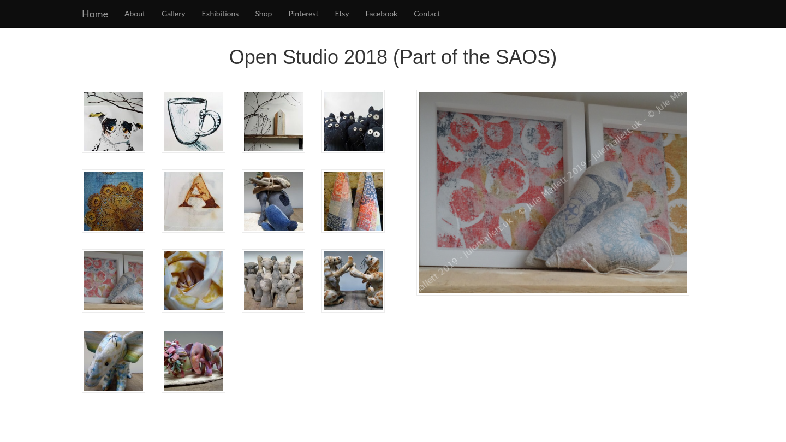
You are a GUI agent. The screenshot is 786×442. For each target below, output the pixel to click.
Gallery (173, 13)
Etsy (342, 13)
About (134, 13)
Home (95, 14)
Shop (263, 13)
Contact (427, 13)
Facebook (382, 13)
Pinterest (303, 13)
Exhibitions (220, 13)
